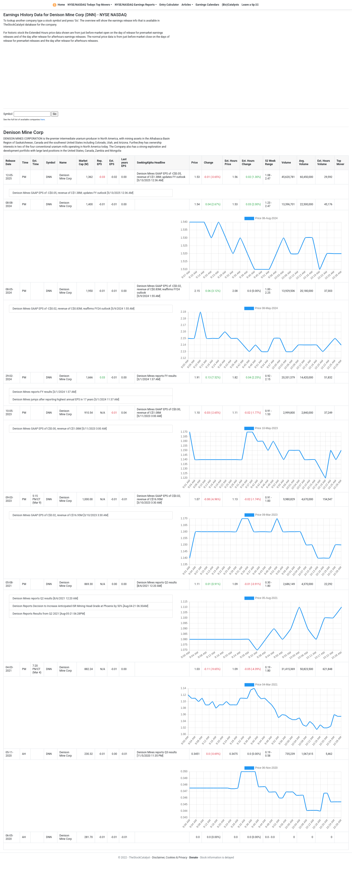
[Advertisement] (176, 74)
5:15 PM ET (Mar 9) (37, 499)
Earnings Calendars (207, 4)
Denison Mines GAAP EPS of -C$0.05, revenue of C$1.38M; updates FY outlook (161, 175)
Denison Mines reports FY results (156, 376)
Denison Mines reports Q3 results (157, 752)
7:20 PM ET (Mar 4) (37, 669)
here (43, 119)
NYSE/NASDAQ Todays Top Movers (89, 4)
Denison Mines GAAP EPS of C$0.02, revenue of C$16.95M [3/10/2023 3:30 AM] (60, 515)
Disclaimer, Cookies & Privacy (169, 857)
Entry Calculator (169, 4)
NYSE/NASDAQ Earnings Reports (135, 4)
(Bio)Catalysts (230, 4)
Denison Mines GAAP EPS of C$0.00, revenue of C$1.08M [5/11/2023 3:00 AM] (60, 428)
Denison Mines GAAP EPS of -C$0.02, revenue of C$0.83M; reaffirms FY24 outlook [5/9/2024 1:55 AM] (73, 308)
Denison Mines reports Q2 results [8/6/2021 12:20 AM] (45, 598)
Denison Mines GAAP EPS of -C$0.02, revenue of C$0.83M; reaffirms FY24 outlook (159, 289)
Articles (186, 4)
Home (59, 4)
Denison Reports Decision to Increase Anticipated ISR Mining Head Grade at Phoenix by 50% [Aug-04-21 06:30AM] (80, 606)
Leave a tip (250, 4)
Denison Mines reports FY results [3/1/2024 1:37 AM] (44, 391)
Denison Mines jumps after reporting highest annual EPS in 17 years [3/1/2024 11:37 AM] (66, 399)
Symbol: (8, 114)
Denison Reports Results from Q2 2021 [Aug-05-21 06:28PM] (49, 613)
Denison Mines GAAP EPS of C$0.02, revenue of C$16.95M (159, 497)
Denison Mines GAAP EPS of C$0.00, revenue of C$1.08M (159, 411)
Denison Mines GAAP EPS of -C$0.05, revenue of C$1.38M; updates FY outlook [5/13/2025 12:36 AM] (73, 192)
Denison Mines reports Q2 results (157, 582)
